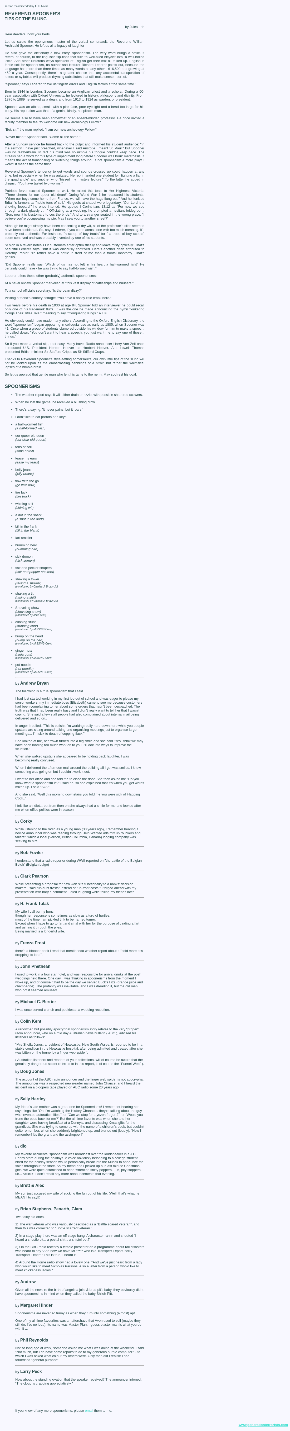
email (89, 1411)
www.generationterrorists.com (263, 1425)
